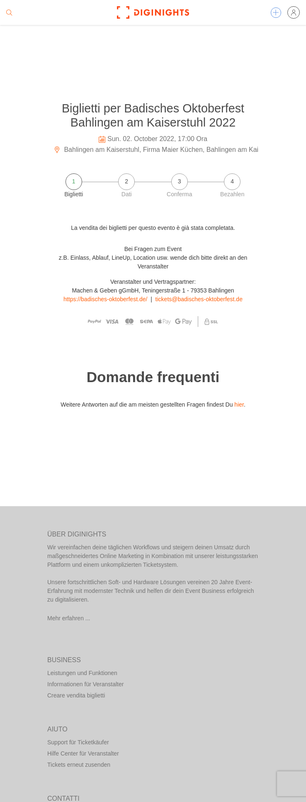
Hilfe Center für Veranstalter (83, 753)
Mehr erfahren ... (68, 618)
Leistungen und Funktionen (82, 673)
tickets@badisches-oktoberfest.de (199, 299)
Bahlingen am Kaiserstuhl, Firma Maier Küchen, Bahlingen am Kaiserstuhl (167, 149)
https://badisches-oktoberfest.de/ (105, 299)
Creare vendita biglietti (76, 695)
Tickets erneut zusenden (78, 764)
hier (239, 404)
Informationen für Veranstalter (85, 684)
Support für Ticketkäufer (78, 742)
